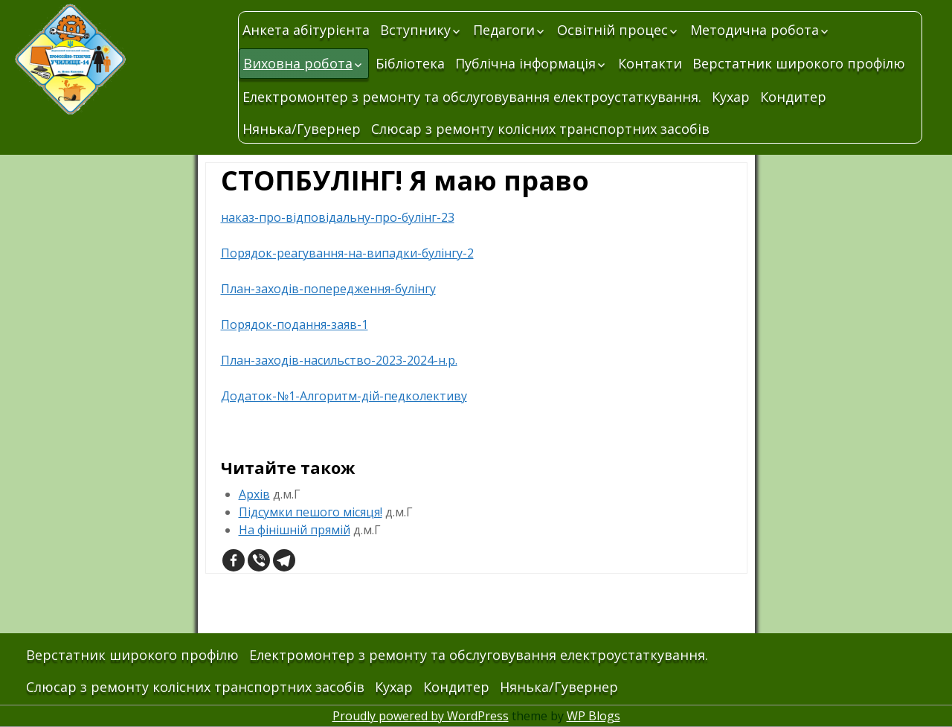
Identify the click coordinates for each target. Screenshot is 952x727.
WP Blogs (593, 716)
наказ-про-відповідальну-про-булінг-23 (337, 217)
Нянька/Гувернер (301, 129)
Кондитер (793, 97)
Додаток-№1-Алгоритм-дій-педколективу (344, 396)
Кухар (731, 97)
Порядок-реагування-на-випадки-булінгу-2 (347, 253)
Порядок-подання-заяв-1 (294, 324)
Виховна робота (298, 63)
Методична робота (754, 30)
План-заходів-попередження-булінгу (328, 289)
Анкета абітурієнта (306, 30)
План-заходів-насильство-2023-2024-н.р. (339, 360)
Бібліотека (410, 63)
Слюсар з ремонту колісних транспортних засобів (540, 129)
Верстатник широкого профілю (798, 63)
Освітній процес (612, 30)
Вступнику (415, 30)
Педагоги (504, 30)
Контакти (650, 63)
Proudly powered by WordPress (420, 716)
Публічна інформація (525, 63)
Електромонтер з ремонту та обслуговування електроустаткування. (471, 97)
